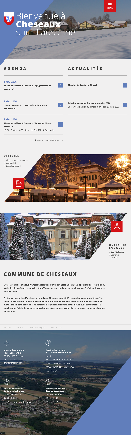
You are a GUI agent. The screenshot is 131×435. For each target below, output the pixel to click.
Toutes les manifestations (49, 140)
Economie (115, 255)
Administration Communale (17, 160)
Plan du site (56, 327)
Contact (20, 327)
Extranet (8, 327)
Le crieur (114, 257)
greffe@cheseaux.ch (13, 362)
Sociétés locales (117, 252)
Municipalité (11, 163)
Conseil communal (13, 166)
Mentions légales (38, 327)
